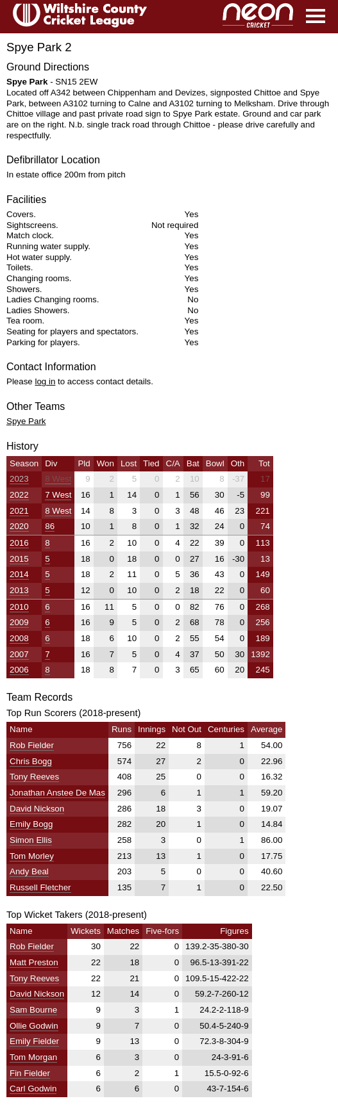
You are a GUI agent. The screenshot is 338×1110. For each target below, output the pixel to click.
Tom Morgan (33, 1057)
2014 (19, 574)
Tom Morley (32, 856)
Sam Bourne (33, 1010)
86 (50, 526)
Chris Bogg (31, 761)
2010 (19, 607)
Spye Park (26, 421)
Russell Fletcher (40, 887)
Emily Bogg (31, 824)
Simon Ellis (31, 840)
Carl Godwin (33, 1088)
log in (45, 381)
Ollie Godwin (34, 1026)
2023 (19, 479)
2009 (19, 622)
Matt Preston (34, 962)
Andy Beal (29, 871)
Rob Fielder (32, 745)
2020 (19, 526)
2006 (19, 669)
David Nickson (37, 808)
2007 (19, 654)
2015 (19, 559)
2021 (19, 511)
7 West (58, 495)
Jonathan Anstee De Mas (57, 792)
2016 (19, 543)
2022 (19, 495)
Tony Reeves (34, 776)
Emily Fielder (34, 1041)
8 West (58, 479)
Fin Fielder (30, 1073)
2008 (19, 638)
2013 (19, 590)
